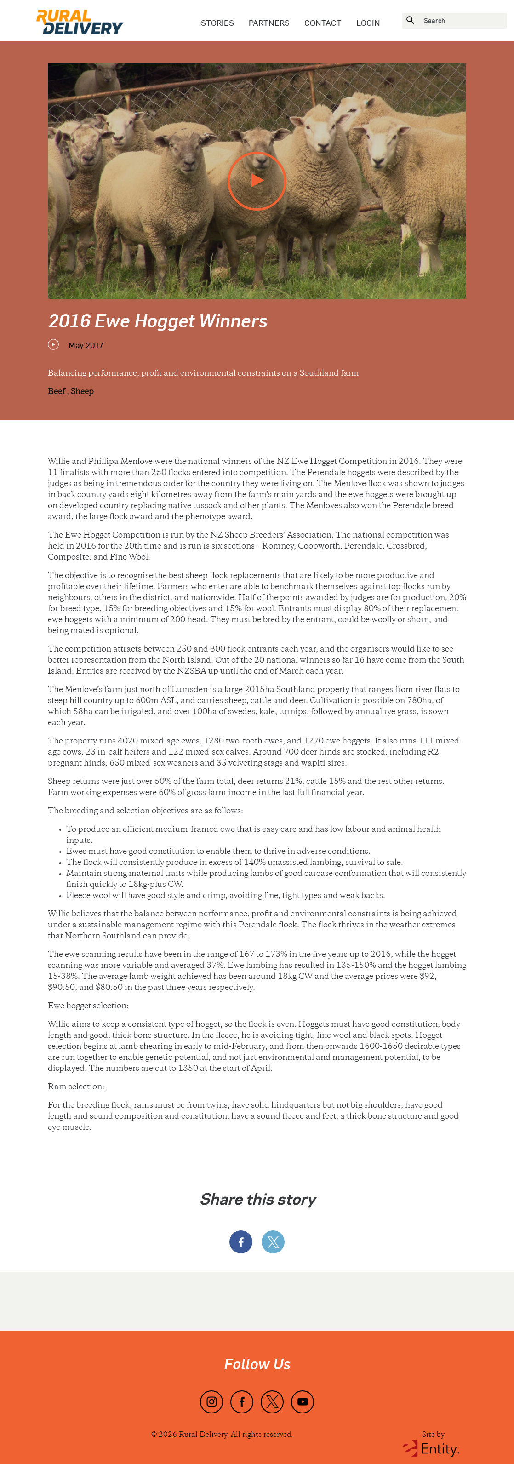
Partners (269, 22)
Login (368, 22)
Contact (323, 22)
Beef (57, 392)
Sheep (82, 392)
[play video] (257, 181)
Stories (217, 22)
